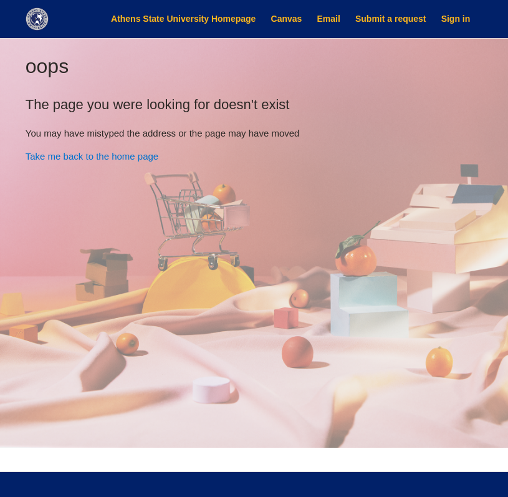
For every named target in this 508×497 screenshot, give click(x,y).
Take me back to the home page (92, 156)
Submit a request (390, 19)
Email (328, 19)
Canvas (286, 19)
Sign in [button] (456, 19)
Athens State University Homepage (183, 19)
